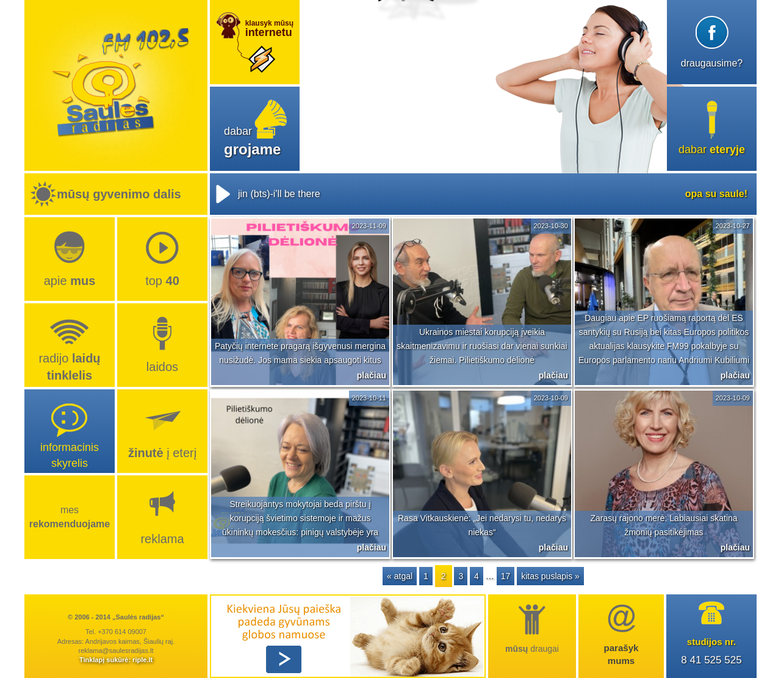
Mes (69, 516)
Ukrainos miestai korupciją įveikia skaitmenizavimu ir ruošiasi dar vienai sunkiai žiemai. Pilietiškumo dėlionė (482, 346)
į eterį (162, 453)
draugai (532, 649)
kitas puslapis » (550, 576)
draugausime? (712, 63)
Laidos (162, 366)
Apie (70, 280)
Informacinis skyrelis (69, 455)
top (162, 280)
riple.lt (142, 659)
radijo (69, 367)
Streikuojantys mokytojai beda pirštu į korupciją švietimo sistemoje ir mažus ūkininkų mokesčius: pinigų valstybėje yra (300, 518)
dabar (711, 149)
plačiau (371, 375)
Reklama (162, 539)
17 (506, 576)
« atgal (399, 576)
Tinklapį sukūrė (104, 659)
